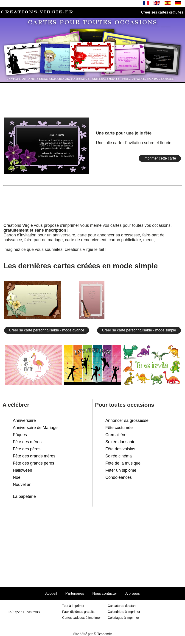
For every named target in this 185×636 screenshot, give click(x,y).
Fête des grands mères (34, 456)
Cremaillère (115, 434)
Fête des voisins (120, 449)
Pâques (20, 434)
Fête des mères (27, 442)
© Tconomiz (102, 634)
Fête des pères (26, 449)
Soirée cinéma (118, 456)
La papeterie (24, 496)
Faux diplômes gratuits (78, 612)
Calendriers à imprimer (124, 612)
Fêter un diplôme (120, 470)
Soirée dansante (120, 442)
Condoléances (118, 477)
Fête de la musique (122, 463)
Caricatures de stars (122, 606)
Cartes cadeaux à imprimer (81, 617)
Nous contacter (104, 593)
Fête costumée (119, 427)
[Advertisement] (92, 98)
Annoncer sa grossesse (127, 420)
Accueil (51, 593)
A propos (132, 593)
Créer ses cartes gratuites (162, 12)
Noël (17, 477)
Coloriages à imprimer (123, 617)
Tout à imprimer (73, 606)
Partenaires (74, 593)
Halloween (22, 470)
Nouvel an (22, 484)
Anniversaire (24, 420)
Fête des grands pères (33, 463)
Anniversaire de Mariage (35, 427)
